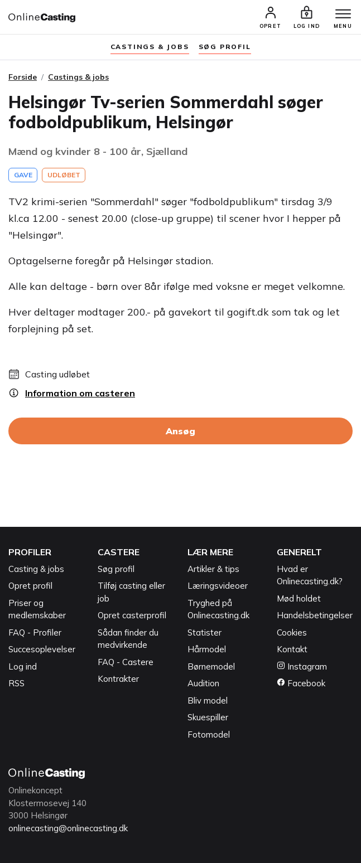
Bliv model (207, 700)
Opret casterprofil (132, 615)
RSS (16, 683)
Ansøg (180, 431)
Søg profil (116, 569)
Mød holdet (299, 598)
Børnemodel (211, 666)
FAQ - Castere (125, 662)
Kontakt (292, 649)
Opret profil (30, 585)
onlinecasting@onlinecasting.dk (68, 828)
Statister (204, 632)
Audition (203, 683)
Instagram (302, 666)
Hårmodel (206, 649)
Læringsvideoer (217, 585)
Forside (22, 77)
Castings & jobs (149, 46)
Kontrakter (118, 678)
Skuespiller (207, 717)
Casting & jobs (36, 569)
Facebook (301, 683)
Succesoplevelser (41, 649)
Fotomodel (208, 734)
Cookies (292, 632)
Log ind (22, 666)
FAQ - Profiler (34, 632)
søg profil (225, 46)
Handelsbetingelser (315, 615)
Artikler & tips (213, 569)
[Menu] (343, 14)
